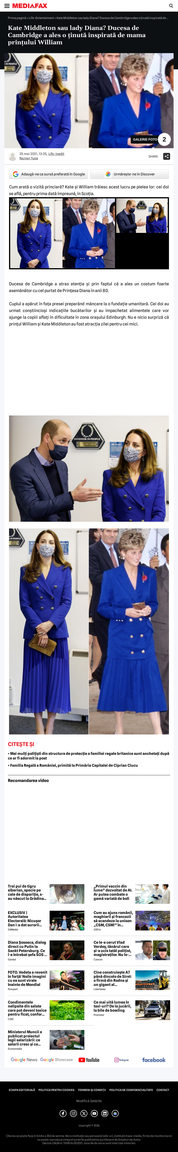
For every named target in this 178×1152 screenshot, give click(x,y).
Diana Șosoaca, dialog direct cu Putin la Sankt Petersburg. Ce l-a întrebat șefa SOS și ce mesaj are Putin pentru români (27, 948)
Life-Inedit (56, 154)
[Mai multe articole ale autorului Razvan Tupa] (12, 156)
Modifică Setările (89, 1101)
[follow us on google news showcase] (56, 1060)
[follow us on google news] (24, 1060)
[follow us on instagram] (121, 1060)
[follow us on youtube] (89, 1060)
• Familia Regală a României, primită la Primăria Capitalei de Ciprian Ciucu (73, 765)
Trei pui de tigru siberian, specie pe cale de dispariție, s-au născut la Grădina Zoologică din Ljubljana (26, 892)
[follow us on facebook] (154, 1060)
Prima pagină (17, 18)
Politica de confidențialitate (131, 1090)
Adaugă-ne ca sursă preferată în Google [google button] (48, 174)
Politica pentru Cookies (56, 1090)
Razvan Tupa (28, 158)
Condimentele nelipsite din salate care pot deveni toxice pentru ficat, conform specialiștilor (27, 1008)
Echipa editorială (22, 1090)
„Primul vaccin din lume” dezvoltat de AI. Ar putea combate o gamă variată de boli (113, 892)
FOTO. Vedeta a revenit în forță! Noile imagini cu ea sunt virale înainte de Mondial (27, 978)
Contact (162, 1090)
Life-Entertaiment (41, 18)
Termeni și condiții (92, 1090)
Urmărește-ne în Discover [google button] (130, 174)
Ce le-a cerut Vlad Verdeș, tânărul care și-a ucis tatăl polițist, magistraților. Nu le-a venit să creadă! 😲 (112, 948)
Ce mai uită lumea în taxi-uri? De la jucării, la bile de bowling (112, 1006)
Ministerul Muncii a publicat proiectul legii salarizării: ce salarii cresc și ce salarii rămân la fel (25, 1038)
